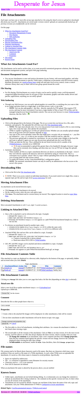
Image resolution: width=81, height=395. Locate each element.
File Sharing (13, 35)
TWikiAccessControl (39, 388)
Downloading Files (11, 40)
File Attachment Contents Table (15, 48)
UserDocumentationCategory (22, 388)
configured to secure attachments (53, 384)
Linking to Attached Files (13, 46)
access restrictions (39, 178)
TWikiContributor (47, 268)
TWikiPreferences (15, 144)
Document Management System (20, 33)
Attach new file (14, 52)
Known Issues (10, 59)
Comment (12, 54)
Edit (78, 392)
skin (45, 132)
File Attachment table (54, 125)
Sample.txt (8, 268)
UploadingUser (45, 287)
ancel (13, 323)
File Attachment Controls (13, 50)
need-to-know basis (29, 82)
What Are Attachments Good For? (16, 31)
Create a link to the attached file (13, 314)
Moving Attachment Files (13, 42)
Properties (12, 56)
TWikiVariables (74, 112)
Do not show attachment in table (14, 318)
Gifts (8, 9)
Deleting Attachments (12, 44)
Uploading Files (10, 38)
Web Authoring (14, 37)
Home (3, 9)
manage (21, 268)
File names (8, 57)
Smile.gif (8, 270)
